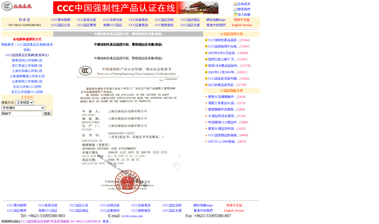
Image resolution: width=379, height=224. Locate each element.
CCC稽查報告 (164, 25)
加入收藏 (244, 14)
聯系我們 (244, 9)
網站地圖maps (216, 20)
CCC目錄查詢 (138, 20)
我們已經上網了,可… (222, 59)
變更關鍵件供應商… (222, 109)
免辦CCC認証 (112, 25)
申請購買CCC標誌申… (224, 122)
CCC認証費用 (86, 25)
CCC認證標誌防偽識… (224, 135)
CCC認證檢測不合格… (224, 46)
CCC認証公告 (60, 25)
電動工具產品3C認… (222, 103)
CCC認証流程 (164, 20)
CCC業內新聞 (60, 20)
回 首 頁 (24, 20)
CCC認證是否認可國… (224, 78)
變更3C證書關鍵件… (222, 97)
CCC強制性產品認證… (224, 40)
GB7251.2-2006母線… (223, 141)
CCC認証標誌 (190, 20)
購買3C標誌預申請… (222, 128)
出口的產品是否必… (222, 85)
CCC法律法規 (112, 20)
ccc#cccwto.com (132, 216)
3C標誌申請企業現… (222, 116)
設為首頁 (244, 4)
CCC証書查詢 (138, 25)
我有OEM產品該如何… (224, 65)
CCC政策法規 (86, 20)
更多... (107, 221)
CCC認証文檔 (190, 25)
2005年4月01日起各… (223, 53)
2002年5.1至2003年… (222, 72)
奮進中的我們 (216, 25)
